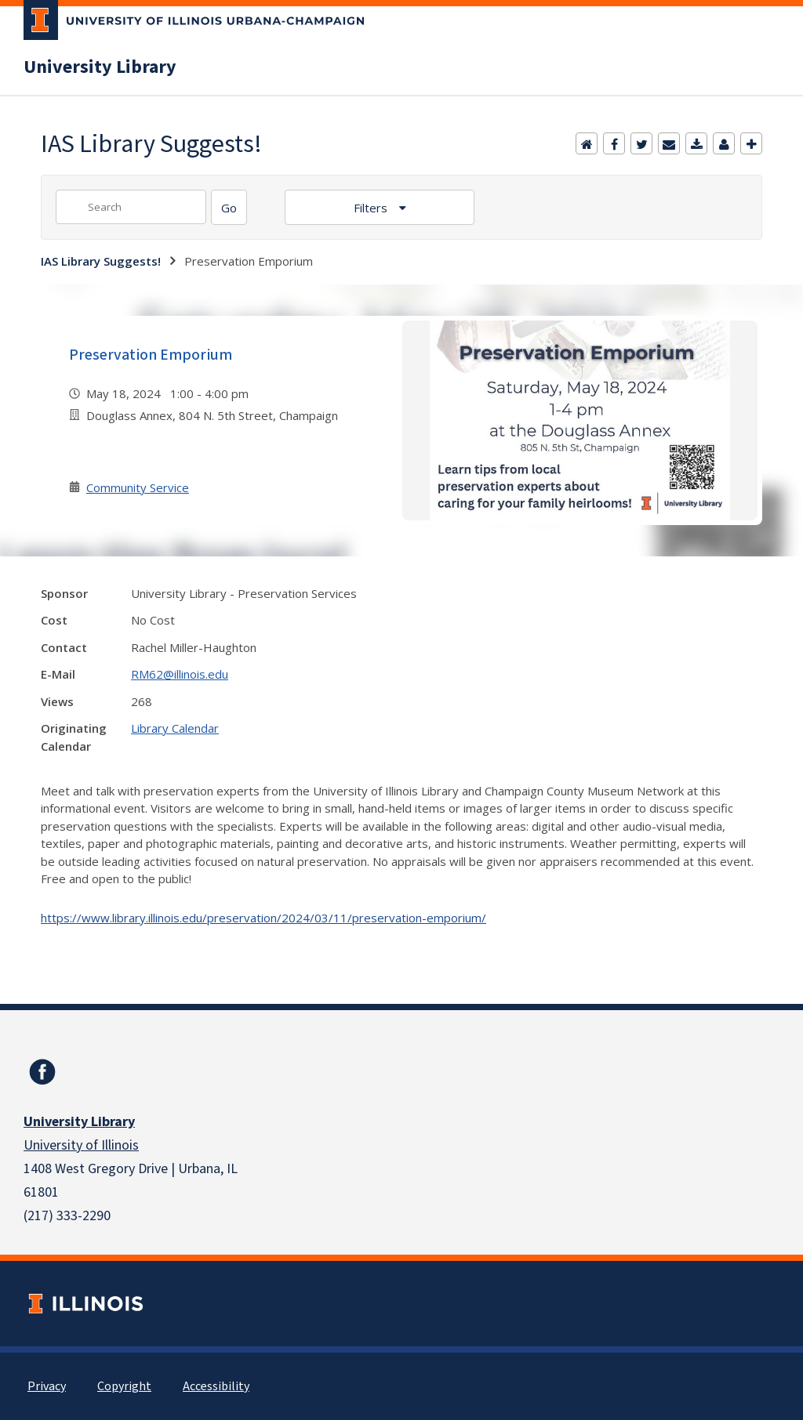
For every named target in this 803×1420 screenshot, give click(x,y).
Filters (372, 208)
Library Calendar (175, 728)
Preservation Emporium (150, 355)
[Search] (229, 207)
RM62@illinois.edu (179, 674)
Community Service (137, 487)
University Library (100, 67)
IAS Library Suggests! (101, 261)
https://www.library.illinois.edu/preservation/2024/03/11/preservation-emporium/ (263, 918)
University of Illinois (81, 1145)
